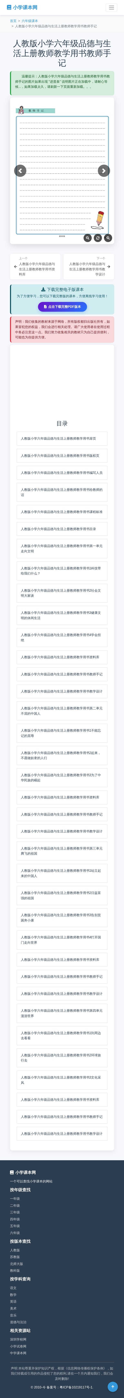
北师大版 (16, 1264)
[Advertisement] (62, 381)
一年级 (15, 1198)
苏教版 (15, 1257)
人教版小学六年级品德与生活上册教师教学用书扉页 (58, 438)
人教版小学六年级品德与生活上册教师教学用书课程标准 (62, 512)
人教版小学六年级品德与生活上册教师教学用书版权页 (60, 455)
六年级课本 (30, 21)
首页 (13, 21)
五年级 (15, 1226)
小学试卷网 (18, 1346)
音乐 (13, 1315)
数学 (13, 1295)
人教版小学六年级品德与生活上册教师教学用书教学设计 (62, 691)
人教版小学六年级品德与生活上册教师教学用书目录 (58, 529)
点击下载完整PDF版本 (62, 306)
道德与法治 (18, 1322)
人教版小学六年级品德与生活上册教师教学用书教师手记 (62, 674)
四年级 (15, 1219)
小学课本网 (22, 7)
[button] (20, 171)
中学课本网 (18, 1353)
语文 (13, 1288)
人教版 (15, 1250)
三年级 (15, 1212)
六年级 (15, 1233)
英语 (13, 1301)
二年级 (15, 1205)
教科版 (15, 1270)
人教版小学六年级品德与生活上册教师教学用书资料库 (60, 657)
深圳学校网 (18, 1339)
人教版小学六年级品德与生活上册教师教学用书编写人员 (62, 472)
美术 (13, 1308)
